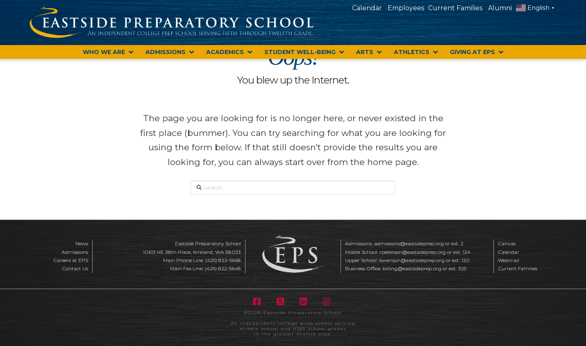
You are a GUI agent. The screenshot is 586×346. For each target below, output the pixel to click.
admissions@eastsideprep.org (409, 243)
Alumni (500, 8)
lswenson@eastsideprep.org (412, 260)
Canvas (507, 243)
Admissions (74, 252)
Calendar (367, 8)
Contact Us (75, 268)
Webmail (508, 260)
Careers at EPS (70, 260)
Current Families (455, 8)
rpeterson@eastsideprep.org (412, 252)
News (81, 243)
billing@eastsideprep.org (412, 268)
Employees (406, 8)
